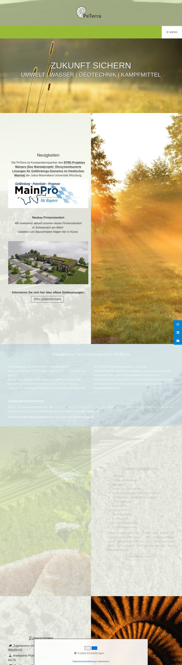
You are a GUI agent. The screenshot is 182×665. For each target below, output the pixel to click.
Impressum (103, 661)
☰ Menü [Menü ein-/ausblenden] (172, 32)
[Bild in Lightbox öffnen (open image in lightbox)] (48, 262)
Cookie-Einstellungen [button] (89, 653)
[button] (47, 299)
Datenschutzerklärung (84, 661)
